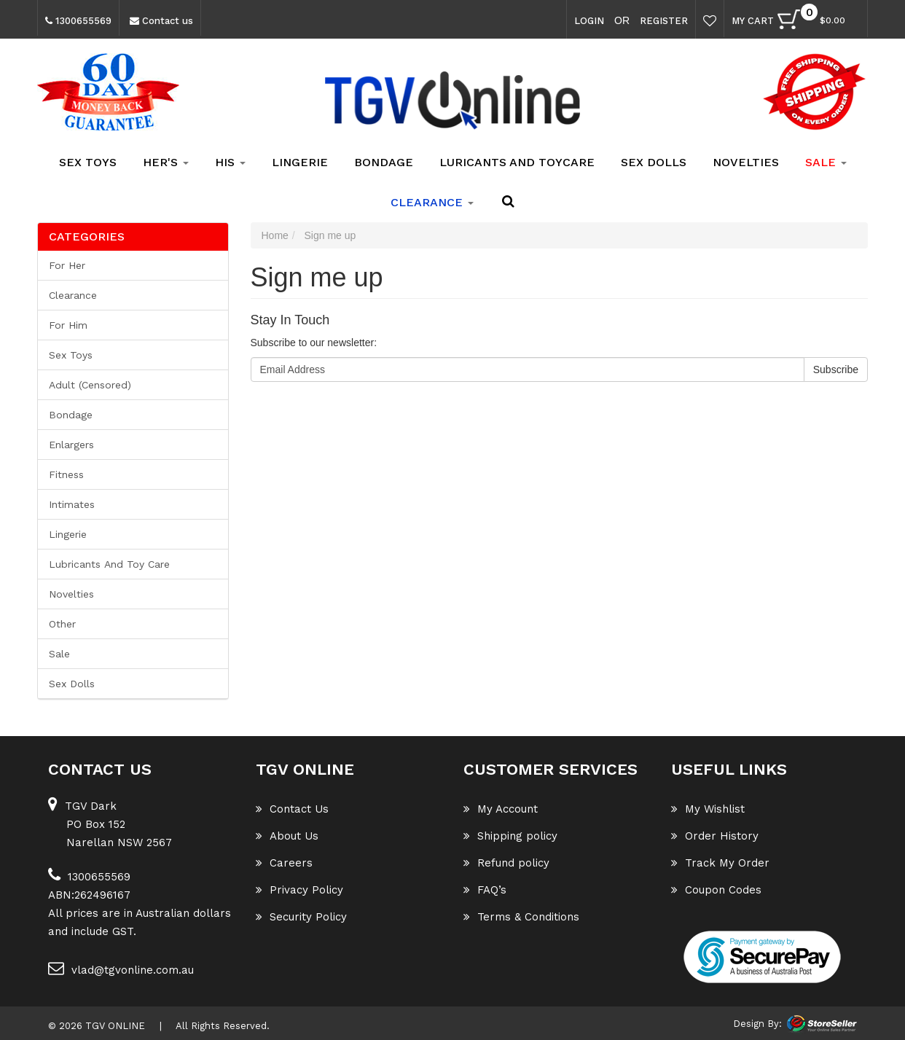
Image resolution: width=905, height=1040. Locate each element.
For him (68, 325)
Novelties (746, 162)
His (230, 162)
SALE (826, 162)
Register (664, 20)
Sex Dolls (653, 162)
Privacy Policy (299, 889)
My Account (500, 809)
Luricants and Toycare (517, 162)
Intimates (72, 504)
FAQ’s (484, 889)
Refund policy (506, 862)
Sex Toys (88, 162)
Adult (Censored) (90, 385)
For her (67, 265)
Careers (284, 862)
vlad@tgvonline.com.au (121, 968)
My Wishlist (708, 809)
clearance (432, 202)
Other (62, 624)
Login (589, 20)
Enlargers (71, 444)
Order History (715, 835)
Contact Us (292, 809)
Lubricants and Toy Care (109, 564)
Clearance (73, 295)
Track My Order (720, 862)
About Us (287, 835)
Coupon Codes (716, 889)
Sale (59, 654)
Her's (166, 162)
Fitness (66, 474)
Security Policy (301, 916)
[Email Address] (527, 369)
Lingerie (300, 162)
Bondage (383, 162)
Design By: (757, 1023)
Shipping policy (510, 835)
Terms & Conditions (521, 916)
